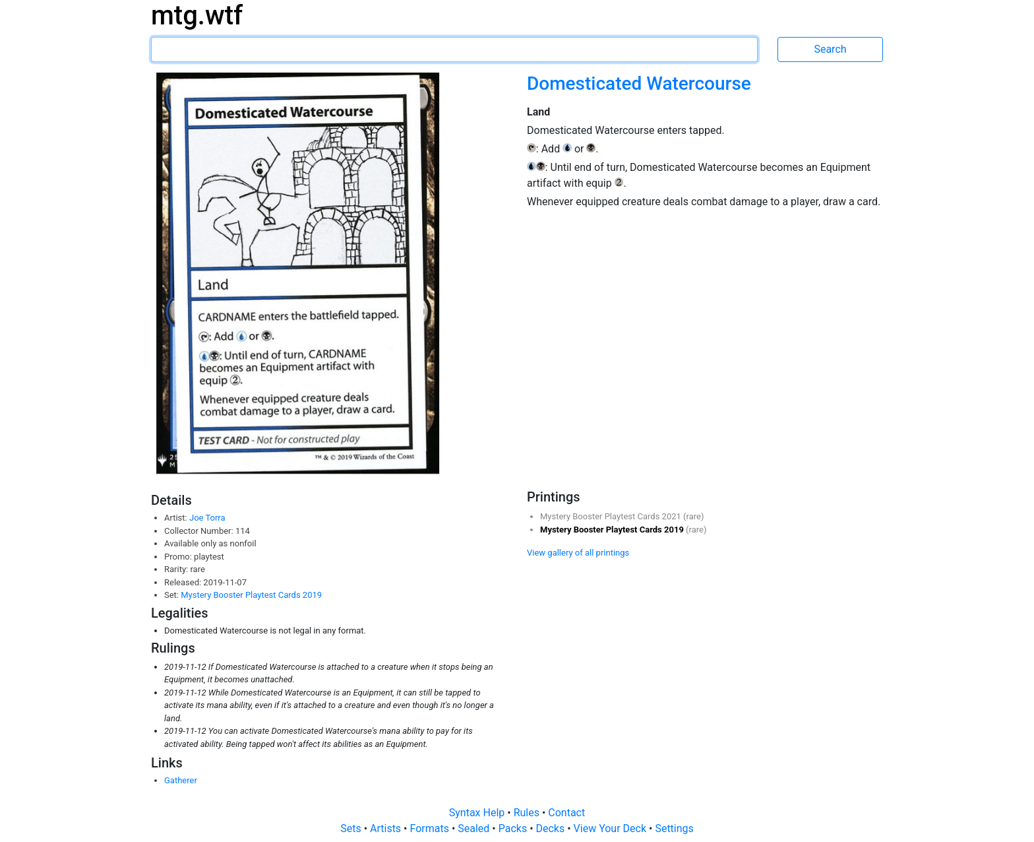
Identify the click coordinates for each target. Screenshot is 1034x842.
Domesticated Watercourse (639, 83)
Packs (514, 828)
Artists (387, 828)
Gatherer (180, 780)
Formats (430, 828)
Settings (674, 828)
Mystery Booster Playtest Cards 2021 (611, 516)
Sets (351, 828)
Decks (552, 828)
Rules (528, 812)
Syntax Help (478, 812)
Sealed (475, 828)
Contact (566, 812)
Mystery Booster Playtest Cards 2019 (251, 595)
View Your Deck (611, 828)
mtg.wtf (197, 15)
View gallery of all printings (578, 553)
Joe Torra (207, 518)
